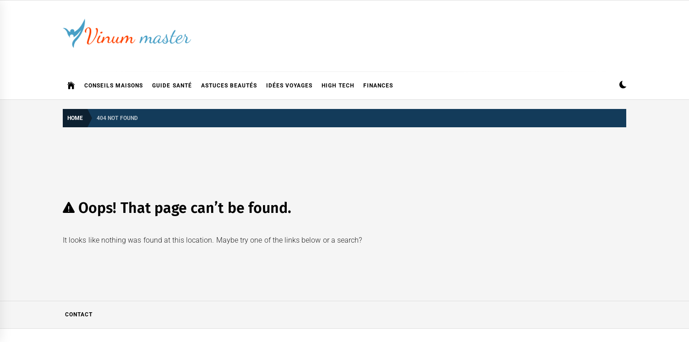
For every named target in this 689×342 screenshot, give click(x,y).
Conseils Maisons (113, 85)
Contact (79, 314)
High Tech (338, 85)
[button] (622, 85)
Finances (378, 85)
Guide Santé (171, 85)
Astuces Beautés (229, 85)
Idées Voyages (289, 85)
